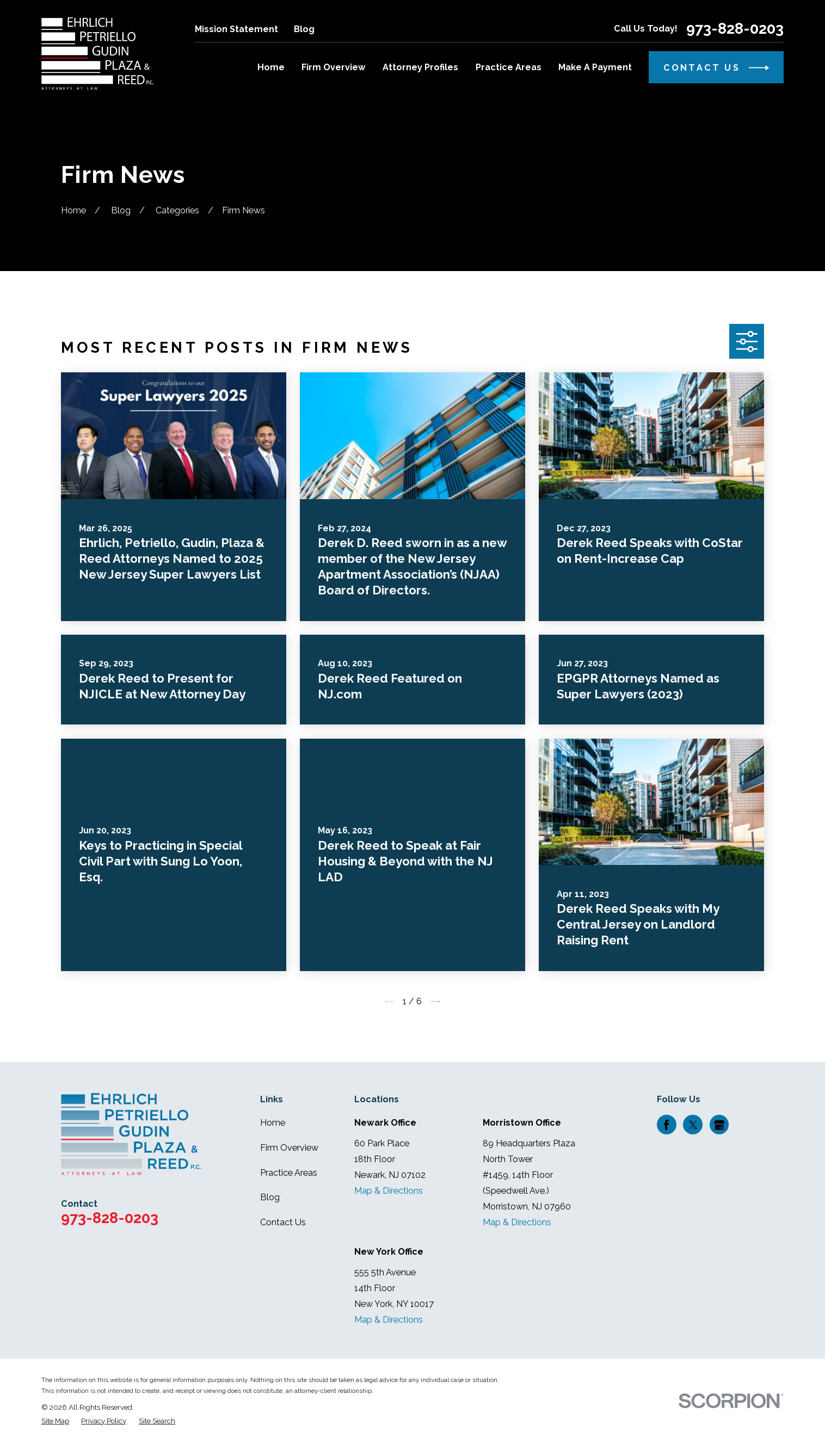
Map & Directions (388, 1191)
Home (272, 1122)
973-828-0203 (735, 28)
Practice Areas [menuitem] (508, 67)
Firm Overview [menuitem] (333, 67)
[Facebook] (666, 1125)
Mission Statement (236, 29)
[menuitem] (55, 1420)
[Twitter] (693, 1125)
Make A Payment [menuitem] (595, 67)
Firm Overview (289, 1148)
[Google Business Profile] (719, 1125)
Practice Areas (288, 1173)
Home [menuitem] (271, 67)
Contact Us (283, 1222)
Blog (304, 29)
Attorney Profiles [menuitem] (420, 67)
